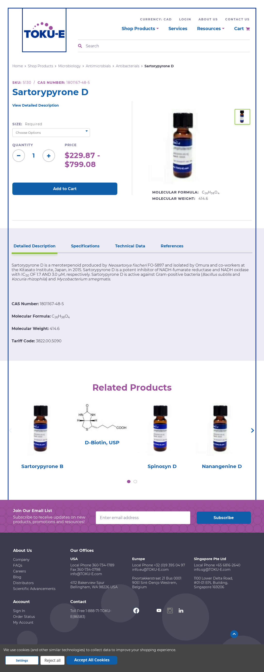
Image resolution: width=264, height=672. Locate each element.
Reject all (52, 660)
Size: (27, 124)
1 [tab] (128, 481)
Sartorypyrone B (42, 466)
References (172, 246)
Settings (22, 660)
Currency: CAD (156, 19)
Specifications (85, 246)
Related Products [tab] (132, 387)
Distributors (23, 583)
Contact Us (237, 19)
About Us (208, 19)
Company (21, 559)
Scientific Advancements (34, 589)
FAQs (17, 565)
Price (71, 145)
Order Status (24, 616)
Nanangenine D (222, 466)
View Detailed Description (35, 105)
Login (185, 19)
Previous (10, 430)
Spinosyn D (162, 466)
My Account (23, 622)
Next (252, 430)
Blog (17, 577)
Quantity (22, 145)
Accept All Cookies (92, 660)
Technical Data (130, 246)
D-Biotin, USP (102, 442)
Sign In (19, 611)
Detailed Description (35, 246)
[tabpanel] (42, 434)
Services (177, 28)
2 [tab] (135, 481)
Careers (19, 571)
